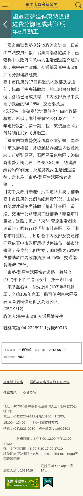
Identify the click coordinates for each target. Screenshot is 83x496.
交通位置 (29, 393)
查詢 (78, 5)
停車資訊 (10, 393)
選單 (5, 5)
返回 (5, 24)
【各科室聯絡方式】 (46, 422)
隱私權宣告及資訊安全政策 (49, 382)
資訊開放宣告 (13, 382)
